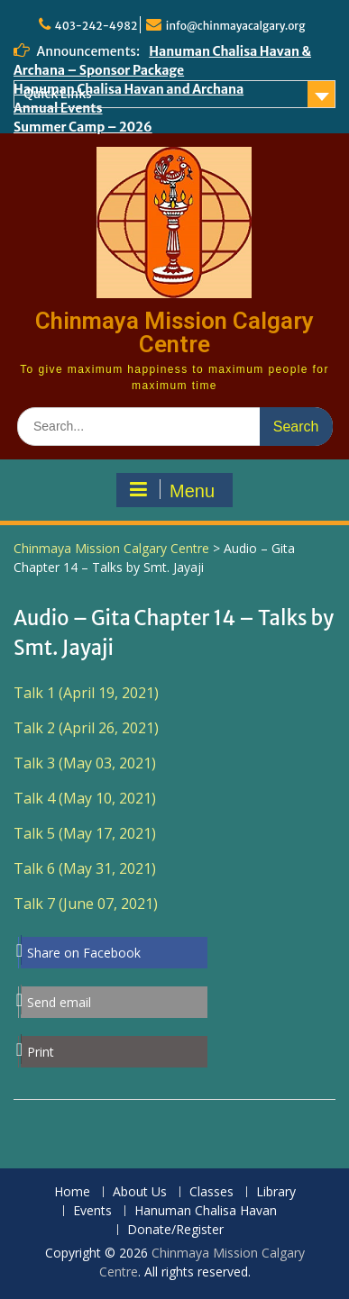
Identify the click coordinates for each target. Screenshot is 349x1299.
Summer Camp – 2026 (83, 127)
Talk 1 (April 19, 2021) (86, 693)
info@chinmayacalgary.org (236, 25)
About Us (140, 1192)
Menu (172, 490)
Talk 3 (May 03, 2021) (85, 763)
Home (72, 1192)
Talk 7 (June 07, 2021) (86, 903)
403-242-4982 (96, 25)
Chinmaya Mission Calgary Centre (174, 332)
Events (92, 1211)
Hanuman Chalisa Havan (205, 1211)
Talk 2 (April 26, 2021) (86, 728)
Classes (211, 1192)
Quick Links (57, 94)
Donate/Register (175, 1230)
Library (276, 1192)
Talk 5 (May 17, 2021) (85, 833)
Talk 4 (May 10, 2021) (85, 798)
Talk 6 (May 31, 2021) (85, 868)
